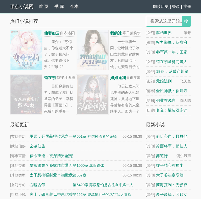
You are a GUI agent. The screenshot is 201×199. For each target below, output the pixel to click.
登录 (176, 6)
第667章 (79, 175)
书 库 (59, 6)
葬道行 (162, 155)
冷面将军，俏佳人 (171, 146)
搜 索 (186, 22)
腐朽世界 (164, 32)
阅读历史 (161, 6)
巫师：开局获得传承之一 (51, 136)
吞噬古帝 (37, 185)
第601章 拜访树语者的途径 (94, 136)
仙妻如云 (52, 33)
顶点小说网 (22, 6)
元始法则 (164, 81)
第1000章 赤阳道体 (88, 165)
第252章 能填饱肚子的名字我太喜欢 (102, 194)
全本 (74, 6)
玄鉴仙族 (37, 146)
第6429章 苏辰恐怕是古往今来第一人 (103, 185)
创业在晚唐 (166, 100)
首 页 (43, 6)
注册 (187, 6)
